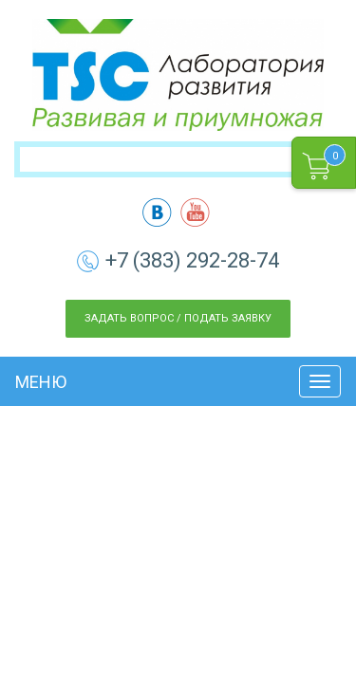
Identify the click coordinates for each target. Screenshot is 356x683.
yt (195, 212)
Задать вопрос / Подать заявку (178, 318)
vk (157, 212)
